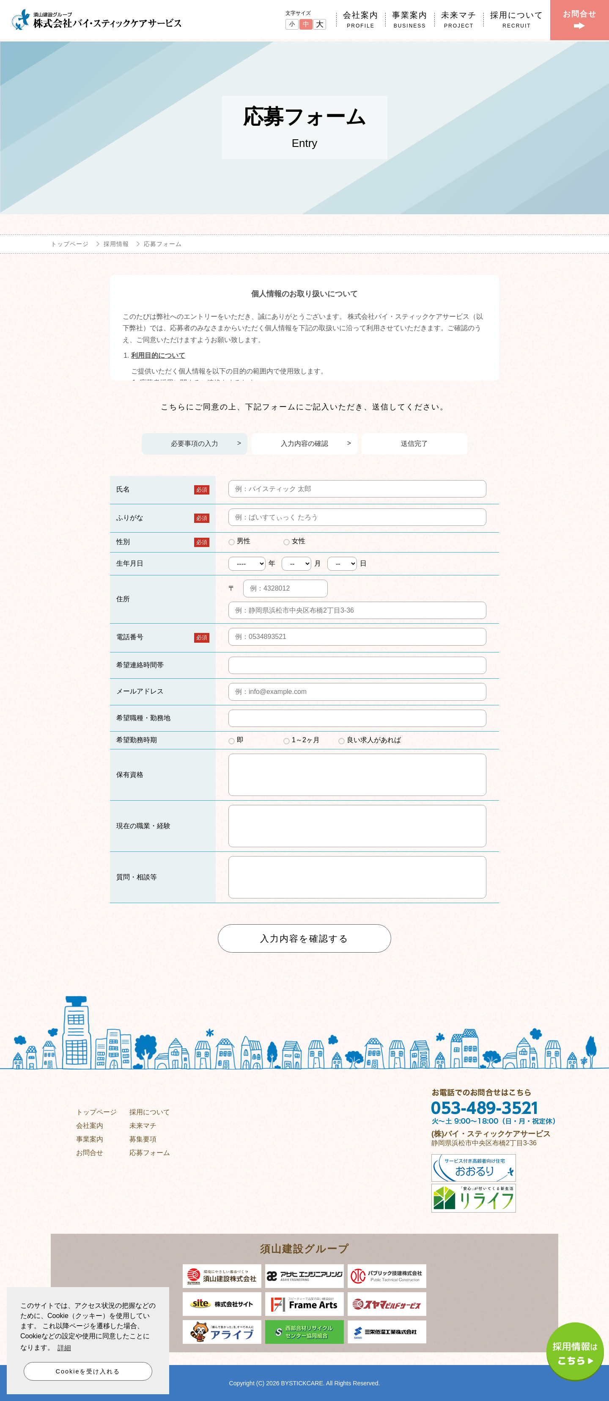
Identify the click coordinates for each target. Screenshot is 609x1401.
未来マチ (142, 1125)
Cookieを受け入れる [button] (88, 1371)
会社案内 (89, 1125)
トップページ (70, 243)
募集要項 (142, 1138)
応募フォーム (149, 1152)
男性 (243, 540)
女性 (298, 540)
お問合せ (89, 1152)
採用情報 (116, 243)
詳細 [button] (64, 1348)
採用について (149, 1111)
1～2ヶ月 (306, 739)
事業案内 (89, 1138)
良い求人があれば (374, 739)
